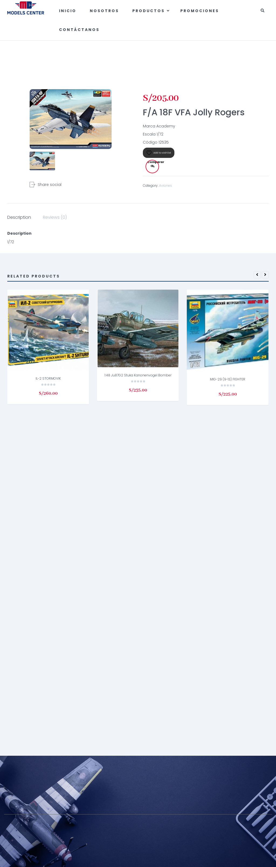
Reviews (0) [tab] (55, 217)
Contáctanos (79, 29)
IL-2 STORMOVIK (48, 378)
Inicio (67, 10)
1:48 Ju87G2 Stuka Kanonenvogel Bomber (138, 375)
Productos (149, 10)
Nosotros (104, 10)
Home (205, 55)
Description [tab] (19, 217)
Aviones (220, 55)
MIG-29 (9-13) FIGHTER (227, 379)
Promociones (199, 10)
